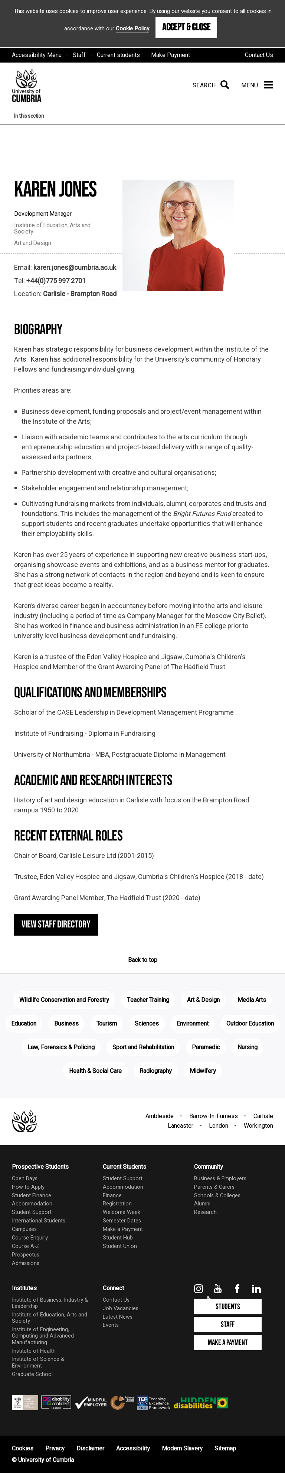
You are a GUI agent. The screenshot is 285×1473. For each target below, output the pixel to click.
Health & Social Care (95, 1071)
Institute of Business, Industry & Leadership (50, 1303)
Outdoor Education (250, 1023)
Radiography (156, 1071)
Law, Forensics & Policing (61, 1047)
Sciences (147, 1023)
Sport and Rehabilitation (143, 1047)
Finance (112, 1195)
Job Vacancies (120, 1308)
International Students (38, 1221)
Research (205, 1212)
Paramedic (206, 1047)
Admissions (25, 1263)
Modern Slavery (182, 1448)
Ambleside (159, 1116)
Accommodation (32, 1204)
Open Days (24, 1178)
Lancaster (180, 1125)
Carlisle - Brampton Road (80, 294)
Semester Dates (122, 1221)
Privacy (55, 1448)
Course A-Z (25, 1246)
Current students (118, 55)
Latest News (117, 1317)
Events (111, 1325)
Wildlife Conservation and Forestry (64, 1000)
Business (66, 1023)
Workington (258, 1125)
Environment (193, 1023)
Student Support (32, 1212)
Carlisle (263, 1116)
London (218, 1125)
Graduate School (32, 1374)
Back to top (142, 960)
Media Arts (252, 1000)
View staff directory (56, 924)
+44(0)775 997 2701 (56, 281)
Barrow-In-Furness (213, 1116)
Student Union (120, 1246)
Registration (117, 1204)
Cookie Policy (132, 28)
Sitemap (225, 1448)
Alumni (202, 1204)
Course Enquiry (30, 1238)
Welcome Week (121, 1212)
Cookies (22, 1448)
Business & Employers (220, 1178)
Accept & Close (186, 27)
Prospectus (25, 1255)
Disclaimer (90, 1448)
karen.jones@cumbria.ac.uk (74, 268)
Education (23, 1023)
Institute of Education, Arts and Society (49, 1318)
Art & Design (203, 1000)
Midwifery (203, 1071)
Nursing (248, 1047)
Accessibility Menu (37, 55)
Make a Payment (123, 1229)
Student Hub (118, 1238)
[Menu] (257, 85)
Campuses (24, 1229)
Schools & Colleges (217, 1195)
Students (228, 1306)
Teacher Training (148, 1000)
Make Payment (170, 55)
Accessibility (133, 1448)
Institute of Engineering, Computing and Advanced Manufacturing (43, 1336)
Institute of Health (34, 1351)
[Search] (209, 85)
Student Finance (31, 1195)
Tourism (106, 1023)
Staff (79, 55)
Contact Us (259, 55)
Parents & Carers (214, 1187)
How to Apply (28, 1187)
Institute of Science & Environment (38, 1362)
